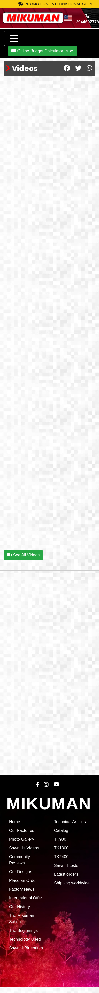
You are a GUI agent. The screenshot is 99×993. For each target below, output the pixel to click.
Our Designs (20, 872)
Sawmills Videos (24, 848)
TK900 (60, 839)
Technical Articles (70, 822)
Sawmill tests (66, 865)
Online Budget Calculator (42, 51)
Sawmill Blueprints (26, 948)
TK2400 (61, 857)
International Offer (25, 898)
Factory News (21, 889)
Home (14, 822)
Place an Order (23, 880)
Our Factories (21, 830)
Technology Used (25, 939)
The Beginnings (23, 930)
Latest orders (66, 874)
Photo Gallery (21, 839)
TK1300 (61, 848)
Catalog (61, 830)
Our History (19, 907)
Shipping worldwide (72, 883)
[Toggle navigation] (14, 38)
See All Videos (23, 555)
